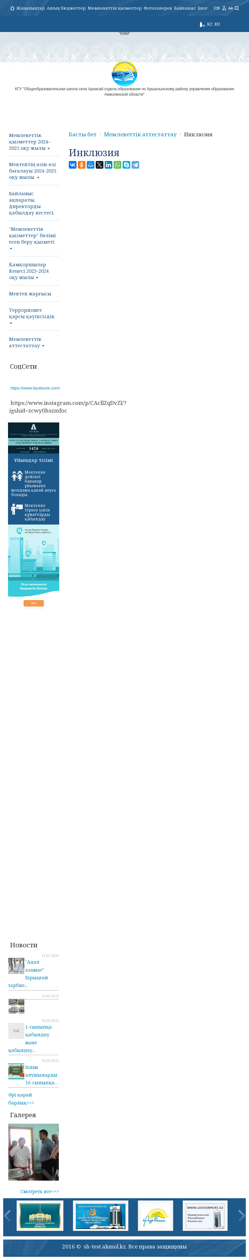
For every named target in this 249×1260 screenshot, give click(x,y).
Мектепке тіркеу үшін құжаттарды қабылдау (30, 512)
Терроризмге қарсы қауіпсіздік (31, 315)
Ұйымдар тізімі (33, 460)
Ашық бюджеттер (66, 8)
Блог (202, 8)
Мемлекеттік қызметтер (115, 8)
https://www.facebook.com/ (35, 388)
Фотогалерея (158, 8)
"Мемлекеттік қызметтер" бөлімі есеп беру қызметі (32, 237)
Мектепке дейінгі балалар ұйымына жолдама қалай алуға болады (33, 483)
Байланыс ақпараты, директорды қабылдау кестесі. (31, 203)
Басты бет (83, 134)
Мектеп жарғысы (30, 293)
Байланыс (185, 8)
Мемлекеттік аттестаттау (26, 342)
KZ (210, 24)
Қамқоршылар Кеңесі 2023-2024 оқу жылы (29, 270)
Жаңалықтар (30, 8)
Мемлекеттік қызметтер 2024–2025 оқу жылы (30, 141)
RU (217, 24)
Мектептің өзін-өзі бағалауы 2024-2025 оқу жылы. (32, 170)
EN (217, 8)
